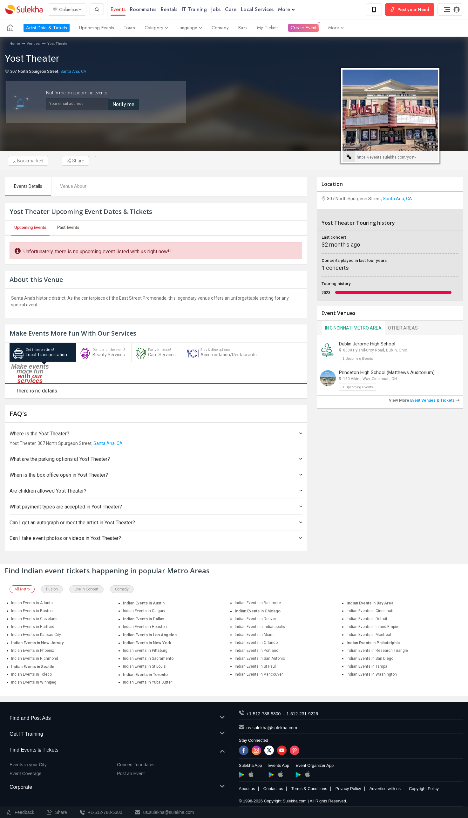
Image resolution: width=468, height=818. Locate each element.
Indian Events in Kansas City (36, 635)
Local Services (257, 9)
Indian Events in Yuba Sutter (147, 682)
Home (15, 44)
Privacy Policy (348, 789)
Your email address (66, 104)
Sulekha (24, 9)
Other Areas (403, 328)
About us (247, 789)
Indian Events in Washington (372, 674)
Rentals (169, 9)
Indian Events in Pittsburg (145, 651)
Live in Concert (86, 589)
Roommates (143, 9)
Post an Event (131, 773)
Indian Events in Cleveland (34, 619)
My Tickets (268, 27)
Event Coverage (25, 773)
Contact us (273, 789)
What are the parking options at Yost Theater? (156, 459)
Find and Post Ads (117, 718)
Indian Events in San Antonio (260, 659)
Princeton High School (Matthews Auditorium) (387, 372)
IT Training (194, 9)
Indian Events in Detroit (367, 619)
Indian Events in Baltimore (258, 603)
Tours (129, 27)
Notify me (123, 104)
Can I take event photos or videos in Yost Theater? (156, 538)
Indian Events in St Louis (144, 667)
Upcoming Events (96, 27)
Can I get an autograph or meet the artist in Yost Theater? (156, 523)
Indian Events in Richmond (34, 659)
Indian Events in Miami (255, 635)
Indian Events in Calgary (144, 611)
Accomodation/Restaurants (224, 353)
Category (156, 27)
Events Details (28, 186)
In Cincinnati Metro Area (353, 328)
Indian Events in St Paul (255, 667)
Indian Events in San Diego (370, 659)
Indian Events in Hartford (32, 627)
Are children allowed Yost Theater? (156, 491)
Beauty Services (103, 353)
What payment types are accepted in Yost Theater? (156, 507)
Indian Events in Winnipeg (33, 682)
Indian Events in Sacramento (148, 659)
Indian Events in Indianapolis (260, 627)
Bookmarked (28, 160)
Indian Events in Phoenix (32, 651)
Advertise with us (385, 789)
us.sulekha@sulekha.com (272, 728)
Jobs (216, 9)
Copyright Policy (424, 789)
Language (190, 27)
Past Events (68, 227)
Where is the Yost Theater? (156, 434)
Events (118, 9)
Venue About (73, 186)
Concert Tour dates (135, 764)
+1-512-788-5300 (264, 714)
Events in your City (28, 764)
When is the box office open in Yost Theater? (156, 475)
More (286, 9)
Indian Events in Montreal (369, 635)
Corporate (117, 787)
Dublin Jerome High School (367, 344)
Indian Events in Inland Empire (373, 627)
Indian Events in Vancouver (259, 674)
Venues (34, 44)
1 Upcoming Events (358, 358)
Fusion (52, 589)
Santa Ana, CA (73, 71)
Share (75, 160)
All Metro (22, 589)
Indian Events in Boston (32, 611)
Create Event (303, 27)
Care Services (158, 353)
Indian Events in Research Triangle (377, 651)
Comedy (220, 27)
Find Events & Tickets (117, 750)
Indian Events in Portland (256, 651)
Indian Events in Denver (255, 619)
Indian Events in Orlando (256, 643)
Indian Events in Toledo (31, 674)
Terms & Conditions (309, 789)
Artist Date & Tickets (46, 27)
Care (231, 9)
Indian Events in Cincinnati (370, 611)
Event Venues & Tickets (435, 400)
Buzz (243, 27)
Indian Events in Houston (145, 627)
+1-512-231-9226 (301, 714)
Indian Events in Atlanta (32, 603)
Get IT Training (117, 734)
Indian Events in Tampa (367, 667)
